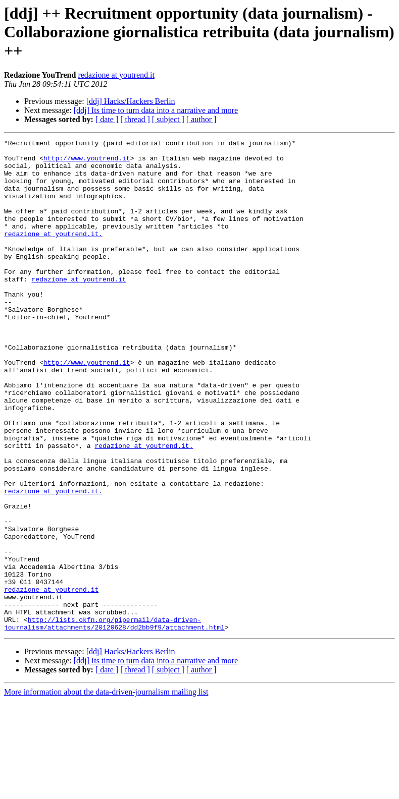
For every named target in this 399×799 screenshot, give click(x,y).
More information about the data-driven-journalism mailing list (106, 790)
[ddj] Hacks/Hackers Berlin (130, 101)
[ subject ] (168, 119)
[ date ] (106, 119)
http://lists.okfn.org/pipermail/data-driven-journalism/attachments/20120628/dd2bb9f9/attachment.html (114, 721)
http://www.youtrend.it (86, 162)
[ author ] (201, 119)
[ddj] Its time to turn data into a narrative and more (156, 110)
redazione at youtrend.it (116, 75)
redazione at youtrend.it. (53, 253)
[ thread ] (135, 119)
